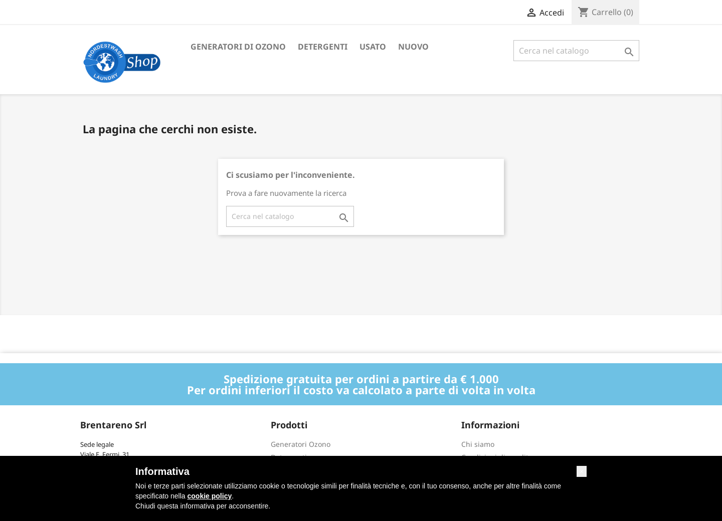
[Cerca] (576, 50)
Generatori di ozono (238, 46)
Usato (372, 46)
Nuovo (413, 46)
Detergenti (322, 46)
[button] (582, 471)
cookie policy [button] (210, 496)
